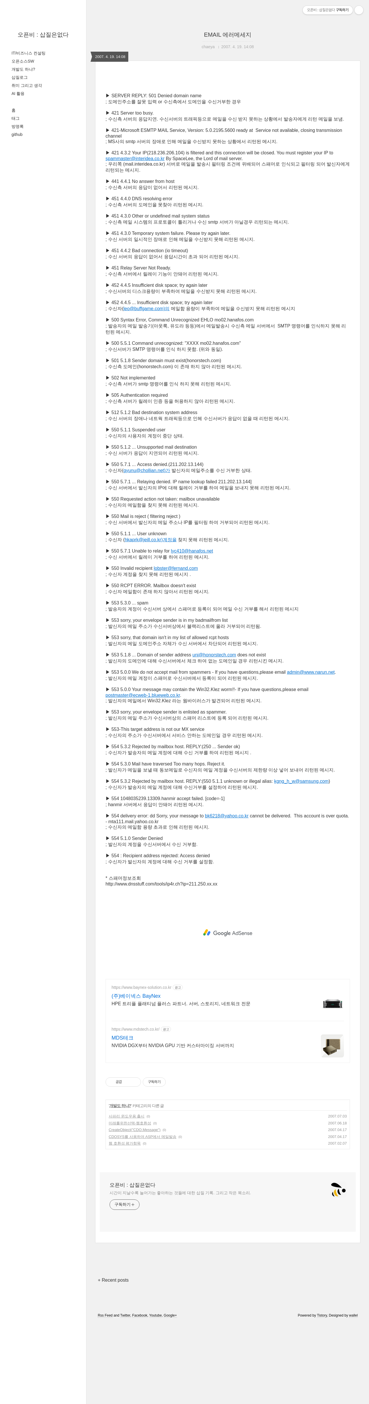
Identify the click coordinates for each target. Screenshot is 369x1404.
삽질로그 (20, 77)
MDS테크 (122, 1119)
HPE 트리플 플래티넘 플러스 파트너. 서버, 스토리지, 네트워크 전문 (181, 1084)
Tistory (322, 1396)
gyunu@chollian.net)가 (146, 551)
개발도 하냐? (23, 69)
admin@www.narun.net (311, 752)
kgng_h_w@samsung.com (301, 862)
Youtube (155, 1396)
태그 (16, 118)
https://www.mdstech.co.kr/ (136, 1110)
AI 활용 (18, 93)
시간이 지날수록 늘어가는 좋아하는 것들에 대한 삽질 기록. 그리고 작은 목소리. (180, 1273)
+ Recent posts (113, 1360)
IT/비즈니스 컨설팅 (29, 53)
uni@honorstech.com (214, 735)
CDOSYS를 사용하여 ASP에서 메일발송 (142, 1217)
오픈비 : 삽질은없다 (43, 34)
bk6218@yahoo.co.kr (226, 896)
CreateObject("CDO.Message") (135, 1210)
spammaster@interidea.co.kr (135, 239)
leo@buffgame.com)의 (146, 389)
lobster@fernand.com (176, 649)
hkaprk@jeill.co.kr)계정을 (151, 620)
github (17, 134)
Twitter (125, 1396)
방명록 (18, 126)
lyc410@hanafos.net (192, 631)
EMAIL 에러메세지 (228, 34)
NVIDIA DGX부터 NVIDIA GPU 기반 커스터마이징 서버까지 (173, 1126)
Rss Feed (105, 1396)
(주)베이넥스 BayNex (136, 1077)
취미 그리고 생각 (27, 85)
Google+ (170, 1396)
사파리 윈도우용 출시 (126, 1197)
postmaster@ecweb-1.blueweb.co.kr (143, 776)
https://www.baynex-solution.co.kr (142, 1068)
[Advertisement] (228, 127)
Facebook (139, 1396)
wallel (353, 1396)
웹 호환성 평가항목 (125, 1224)
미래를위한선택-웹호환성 (130, 1204)
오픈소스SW (23, 61)
